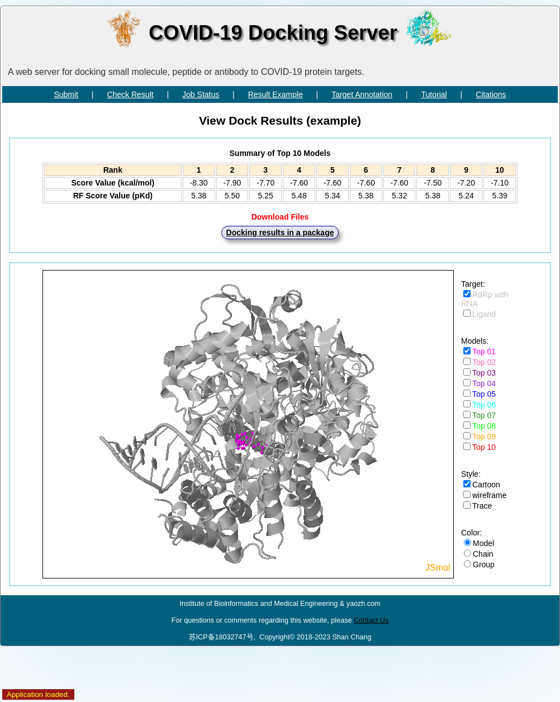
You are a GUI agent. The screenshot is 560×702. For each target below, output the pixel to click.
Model (483, 543)
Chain (483, 553)
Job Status (200, 94)
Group (484, 564)
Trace (482, 505)
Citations (491, 94)
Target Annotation (361, 94)
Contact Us (371, 620)
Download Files (280, 216)
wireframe (489, 495)
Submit (66, 94)
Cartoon (486, 484)
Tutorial (434, 94)
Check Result (130, 94)
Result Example (275, 94)
